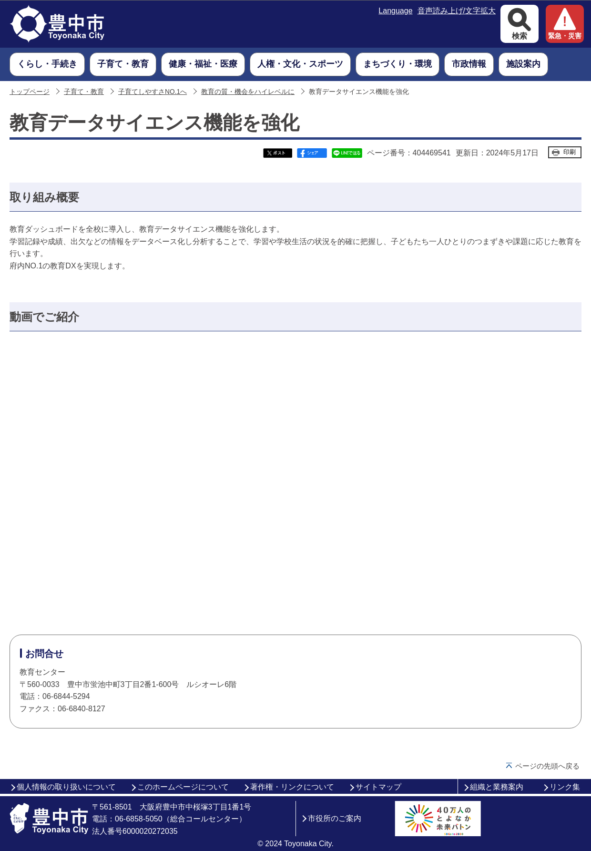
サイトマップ (378, 787)
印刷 (569, 151)
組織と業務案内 (496, 787)
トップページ (30, 91)
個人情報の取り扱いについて (66, 787)
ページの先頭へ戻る (547, 766)
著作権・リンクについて (292, 787)
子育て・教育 (84, 91)
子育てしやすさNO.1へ (152, 91)
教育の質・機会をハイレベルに (248, 91)
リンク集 (565, 787)
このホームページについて (183, 787)
